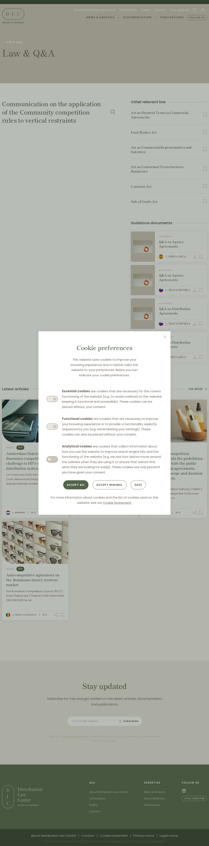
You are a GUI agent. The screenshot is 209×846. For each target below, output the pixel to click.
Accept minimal (109, 485)
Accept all (76, 485)
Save (138, 485)
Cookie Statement (117, 503)
